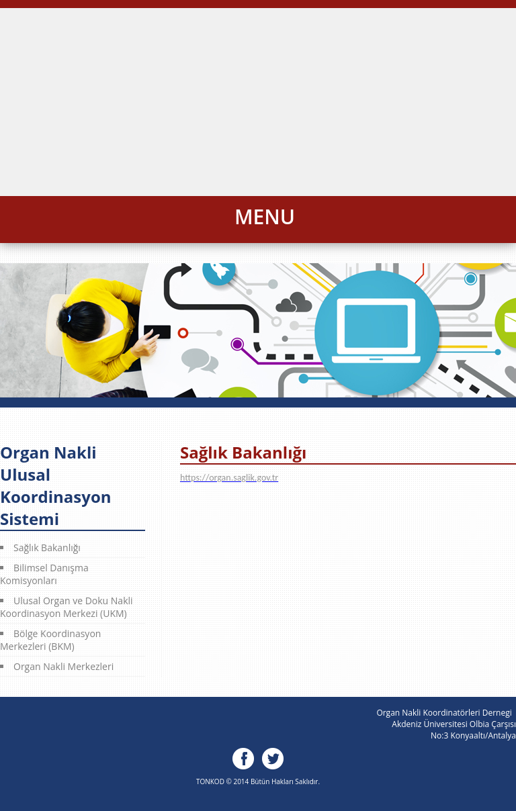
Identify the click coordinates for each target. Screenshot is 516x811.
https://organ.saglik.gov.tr (229, 477)
